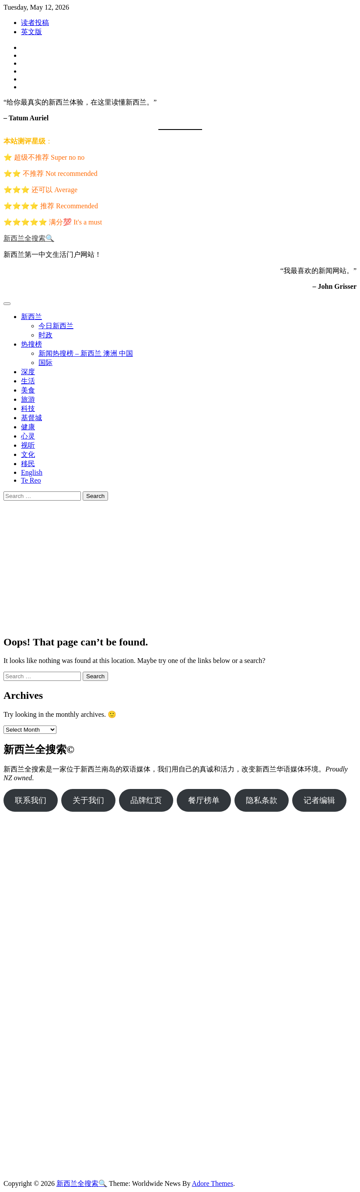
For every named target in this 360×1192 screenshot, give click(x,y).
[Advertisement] (180, 566)
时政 (45, 335)
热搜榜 (31, 344)
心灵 (28, 436)
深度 (28, 371)
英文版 (31, 31)
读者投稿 (35, 22)
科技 (28, 408)
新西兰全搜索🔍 (28, 238)
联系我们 (30, 800)
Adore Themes (212, 1183)
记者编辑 (319, 800)
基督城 (31, 417)
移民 (28, 463)
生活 (28, 381)
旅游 (28, 399)
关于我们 (88, 800)
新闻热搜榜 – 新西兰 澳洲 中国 (85, 353)
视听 (28, 445)
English (31, 472)
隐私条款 (261, 800)
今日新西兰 (55, 326)
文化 (28, 454)
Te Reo (31, 480)
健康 (28, 427)
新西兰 (31, 316)
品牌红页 (146, 800)
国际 (45, 362)
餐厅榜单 (204, 800)
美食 (28, 390)
